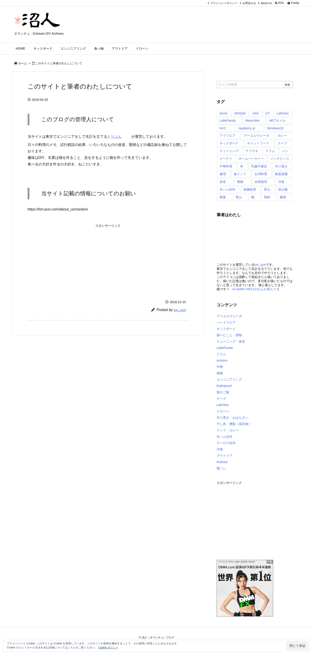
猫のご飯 (223, 392)
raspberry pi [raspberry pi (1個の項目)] (246, 128)
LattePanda (225, 348)
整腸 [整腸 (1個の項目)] (240, 182)
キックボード (226, 329)
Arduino (222, 360)
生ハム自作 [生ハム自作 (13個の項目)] (227, 189)
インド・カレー (228, 430)
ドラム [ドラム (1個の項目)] (270, 151)
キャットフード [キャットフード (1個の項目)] (258, 143)
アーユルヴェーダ (229, 316)
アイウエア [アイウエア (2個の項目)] (227, 135)
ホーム (22, 63)
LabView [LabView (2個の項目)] (283, 113)
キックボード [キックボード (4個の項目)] (229, 143)
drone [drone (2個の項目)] (224, 113)
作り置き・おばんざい (232, 417)
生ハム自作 (224, 436)
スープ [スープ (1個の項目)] (282, 143)
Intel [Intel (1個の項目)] (255, 113)
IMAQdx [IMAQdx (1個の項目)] (240, 113)
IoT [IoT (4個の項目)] (267, 113)
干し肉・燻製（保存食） (234, 424)
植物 (220, 373)
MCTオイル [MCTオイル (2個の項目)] (277, 120)
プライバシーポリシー (223, 3)
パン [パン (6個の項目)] (285, 151)
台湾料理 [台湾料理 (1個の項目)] (260, 174)
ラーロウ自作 (226, 443)
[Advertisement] (72, 258)
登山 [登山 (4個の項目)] (267, 189)
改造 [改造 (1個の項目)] (223, 182)
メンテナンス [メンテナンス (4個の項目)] (279, 158)
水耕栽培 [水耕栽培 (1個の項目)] (260, 182)
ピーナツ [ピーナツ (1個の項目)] (226, 158)
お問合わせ (249, 3)
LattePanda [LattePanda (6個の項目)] (228, 120)
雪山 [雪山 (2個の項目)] (238, 197)
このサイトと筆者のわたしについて (58, 63)
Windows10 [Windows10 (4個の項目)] (275, 128)
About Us (266, 3)
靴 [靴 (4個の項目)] (252, 197)
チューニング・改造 (231, 341)
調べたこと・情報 (229, 335)
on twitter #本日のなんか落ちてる (256, 289)
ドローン (223, 411)
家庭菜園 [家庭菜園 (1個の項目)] (281, 174)
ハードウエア (226, 322)
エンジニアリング (229, 379)
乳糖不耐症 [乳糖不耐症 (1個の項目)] (259, 166)
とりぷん (119, 136)
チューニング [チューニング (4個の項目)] (229, 151)
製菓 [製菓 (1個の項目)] (223, 197)
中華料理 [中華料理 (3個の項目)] (226, 166)
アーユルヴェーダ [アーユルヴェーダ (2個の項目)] (256, 135)
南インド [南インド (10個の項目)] (240, 174)
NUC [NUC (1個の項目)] (223, 128)
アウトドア (224, 455)
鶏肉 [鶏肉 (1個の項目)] (267, 197)
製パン (221, 468)
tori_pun (180, 310)
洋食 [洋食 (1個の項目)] (281, 182)
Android (222, 462)
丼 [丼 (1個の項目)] (241, 166)
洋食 (220, 449)
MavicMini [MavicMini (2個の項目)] (252, 120)
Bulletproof (224, 386)
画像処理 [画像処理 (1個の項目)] (249, 189)
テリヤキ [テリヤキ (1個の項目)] (252, 151)
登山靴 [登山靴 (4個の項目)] (283, 189)
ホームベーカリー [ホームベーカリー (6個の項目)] (251, 158)
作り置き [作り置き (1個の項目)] (281, 166)
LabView (223, 405)
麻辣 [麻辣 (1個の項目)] (283, 197)
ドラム (221, 354)
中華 (220, 367)
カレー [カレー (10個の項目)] (282, 135)
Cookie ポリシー (108, 647)
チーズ (221, 398)
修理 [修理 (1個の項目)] (223, 174)
